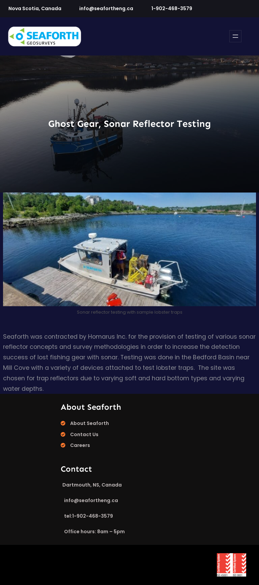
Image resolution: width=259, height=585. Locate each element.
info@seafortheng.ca (106, 8)
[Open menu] (235, 36)
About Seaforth (89, 423)
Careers (80, 445)
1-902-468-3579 (171, 8)
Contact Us (84, 434)
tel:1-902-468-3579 (88, 516)
